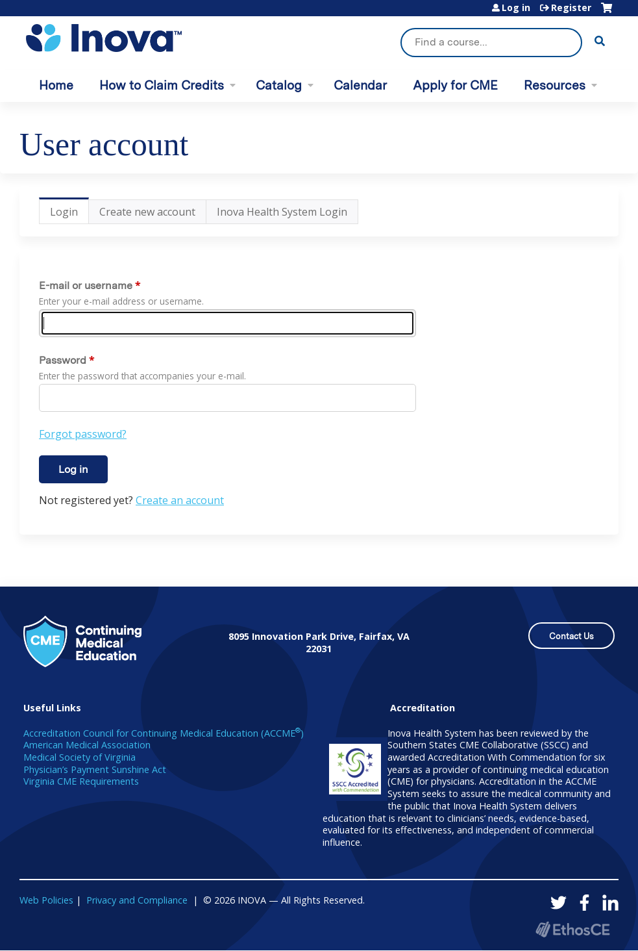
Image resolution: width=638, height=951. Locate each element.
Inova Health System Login (282, 212)
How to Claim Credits (161, 85)
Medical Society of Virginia (79, 757)
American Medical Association (87, 745)
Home (56, 85)
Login (69, 214)
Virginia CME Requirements (81, 781)
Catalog (279, 85)
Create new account (147, 212)
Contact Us (571, 636)
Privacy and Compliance (137, 900)
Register (571, 7)
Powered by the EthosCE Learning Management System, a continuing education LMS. (572, 929)
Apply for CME (455, 85)
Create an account (180, 500)
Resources (554, 85)
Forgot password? (83, 434)
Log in (516, 7)
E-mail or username (85, 285)
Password (62, 360)
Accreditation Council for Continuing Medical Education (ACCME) (163, 733)
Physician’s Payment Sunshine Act (94, 769)
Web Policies (46, 900)
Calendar (360, 85)
